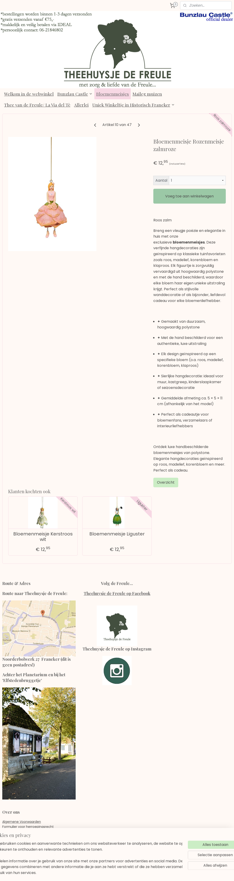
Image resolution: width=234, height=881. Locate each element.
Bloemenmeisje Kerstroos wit (43, 536)
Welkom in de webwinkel (29, 94)
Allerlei (81, 105)
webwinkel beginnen (132, 872)
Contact (9, 842)
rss (115, 872)
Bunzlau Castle (75, 94)
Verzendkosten (14, 837)
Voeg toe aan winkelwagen (189, 196)
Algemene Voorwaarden (21, 821)
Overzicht (166, 482)
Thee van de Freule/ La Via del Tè (37, 105)
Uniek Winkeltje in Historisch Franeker (133, 105)
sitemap (105, 872)
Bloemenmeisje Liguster (117, 533)
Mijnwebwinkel (172, 872)
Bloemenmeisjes (112, 94)
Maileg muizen (147, 94)
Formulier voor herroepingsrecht (28, 826)
